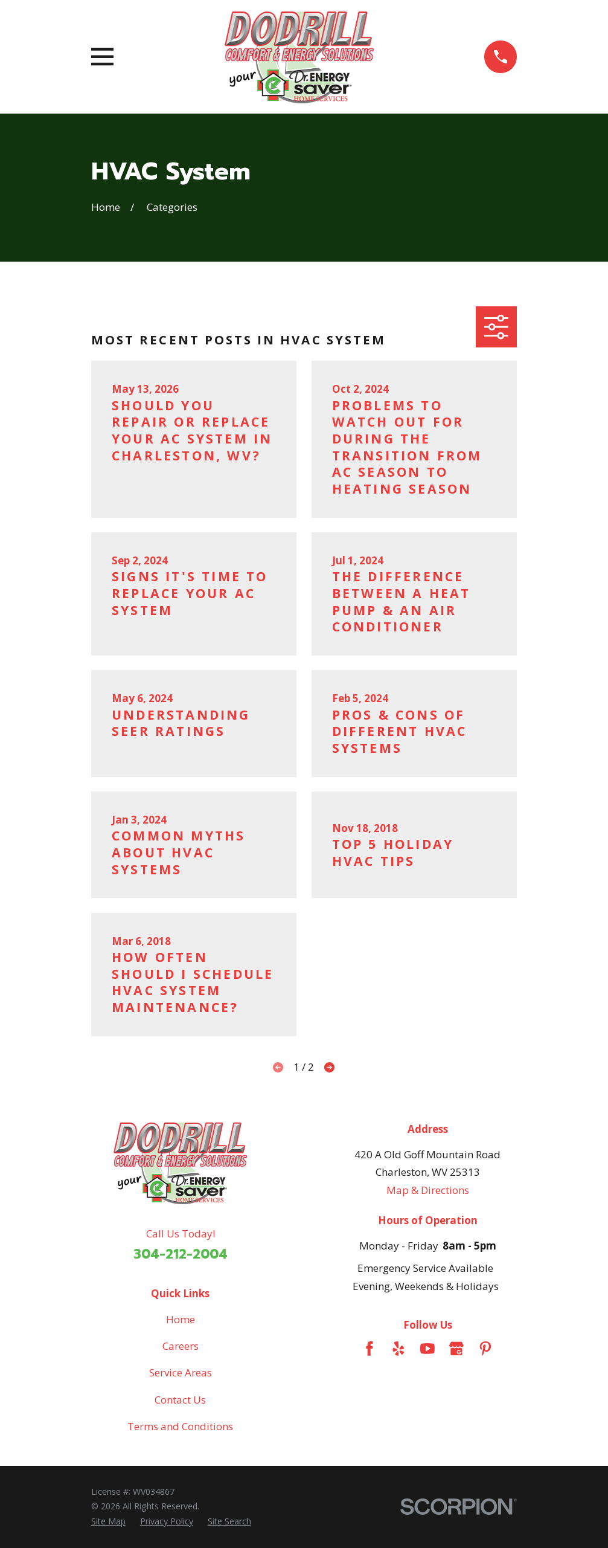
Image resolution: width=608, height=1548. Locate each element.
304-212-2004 (180, 1254)
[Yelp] (398, 1348)
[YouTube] (427, 1348)
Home (180, 1319)
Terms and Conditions (180, 1426)
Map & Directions (427, 1190)
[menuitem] (108, 1521)
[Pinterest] (485, 1348)
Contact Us (180, 1400)
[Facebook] (369, 1348)
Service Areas (180, 1372)
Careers (180, 1346)
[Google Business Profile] (456, 1348)
